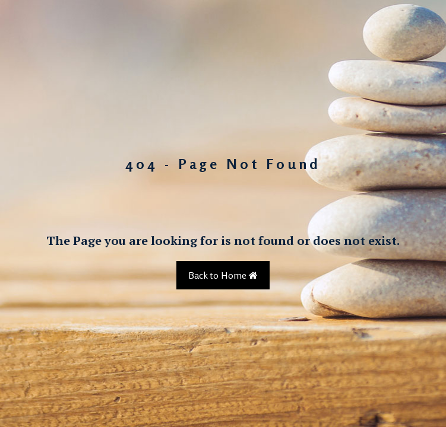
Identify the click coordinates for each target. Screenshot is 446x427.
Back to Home (223, 275)
